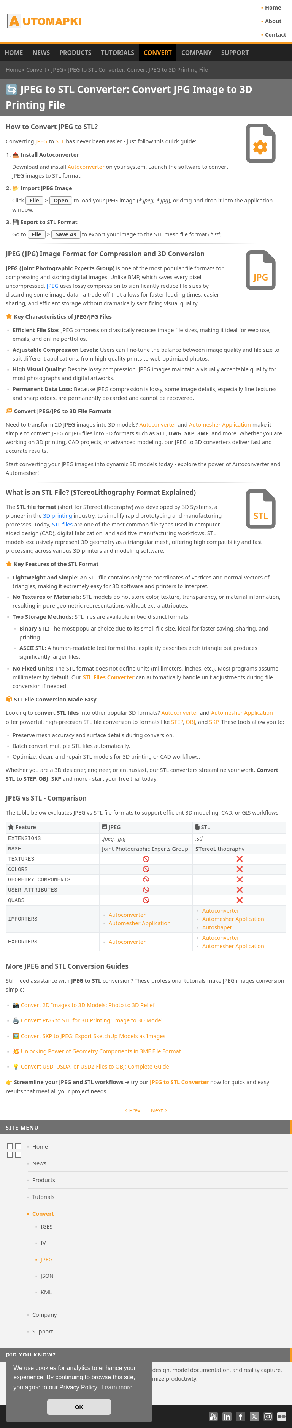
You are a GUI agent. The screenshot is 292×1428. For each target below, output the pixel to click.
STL (60, 141)
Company (196, 52)
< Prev (132, 1110)
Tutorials (118, 52)
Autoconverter (86, 166)
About (273, 21)
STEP (177, 721)
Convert (158, 52)
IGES (46, 1226)
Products (75, 52)
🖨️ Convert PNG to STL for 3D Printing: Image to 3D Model (87, 1020)
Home (273, 7)
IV (43, 1243)
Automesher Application (220, 424)
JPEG (41, 141)
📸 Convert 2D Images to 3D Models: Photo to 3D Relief (84, 1005)
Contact (275, 34)
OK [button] (79, 1407)
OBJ (190, 721)
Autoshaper (217, 927)
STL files (62, 524)
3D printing (57, 515)
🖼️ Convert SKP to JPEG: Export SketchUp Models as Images (89, 1036)
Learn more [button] (117, 1387)
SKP (213, 721)
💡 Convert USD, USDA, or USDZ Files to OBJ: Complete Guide (91, 1066)
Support (235, 52)
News (41, 52)
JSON (47, 1275)
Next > (159, 1110)
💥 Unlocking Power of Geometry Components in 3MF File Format (97, 1051)
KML (46, 1292)
